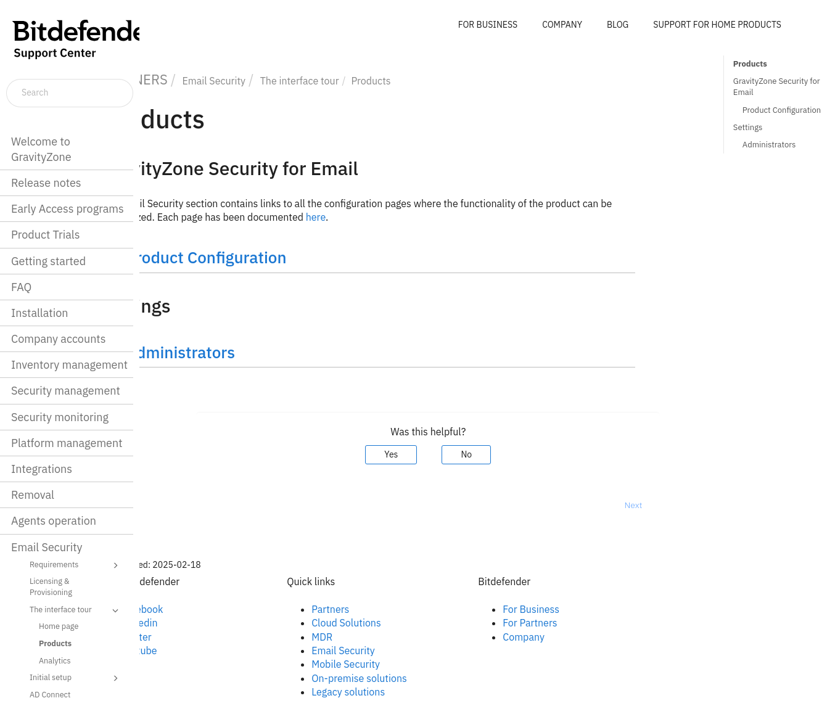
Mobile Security (405, 664)
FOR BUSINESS (487, 24)
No (525, 454)
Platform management (67, 443)
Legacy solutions (407, 692)
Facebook (200, 609)
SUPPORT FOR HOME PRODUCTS (717, 24)
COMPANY (562, 24)
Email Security (47, 547)
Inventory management (69, 365)
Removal (32, 495)
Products (55, 643)
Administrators (769, 144)
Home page (58, 626)
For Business (590, 609)
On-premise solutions (418, 678)
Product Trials (45, 235)
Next (692, 505)
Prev (171, 505)
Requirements (76, 565)
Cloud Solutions (405, 623)
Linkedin (197, 623)
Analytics (55, 660)
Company (583, 637)
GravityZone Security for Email (776, 86)
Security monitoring (60, 417)
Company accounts (58, 339)
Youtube (197, 650)
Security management (65, 391)
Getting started (48, 261)
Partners (389, 609)
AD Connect (50, 694)
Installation (39, 313)
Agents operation (53, 521)
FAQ (21, 287)
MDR (381, 637)
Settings (748, 127)
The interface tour (76, 610)
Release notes (46, 183)
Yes (450, 454)
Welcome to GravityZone (41, 149)
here (374, 217)
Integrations (41, 469)
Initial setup (76, 678)
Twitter (194, 637)
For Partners (589, 623)
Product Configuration (781, 110)
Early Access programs (67, 209)
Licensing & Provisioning (51, 586)
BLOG (617, 24)
